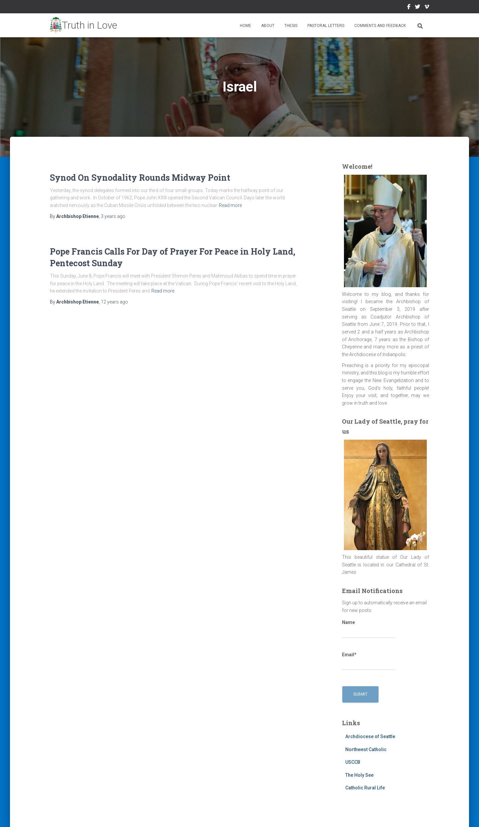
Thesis (290, 25)
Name (368, 629)
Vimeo (426, 7)
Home (245, 25)
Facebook (408, 7)
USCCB (352, 762)
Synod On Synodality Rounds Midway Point (140, 177)
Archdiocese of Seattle (370, 736)
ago (113, 216)
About (267, 25)
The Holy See (359, 775)
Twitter (417, 7)
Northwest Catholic (366, 749)
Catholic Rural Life (365, 787)
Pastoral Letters (325, 25)
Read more (230, 205)
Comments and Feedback (380, 25)
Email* (368, 661)
